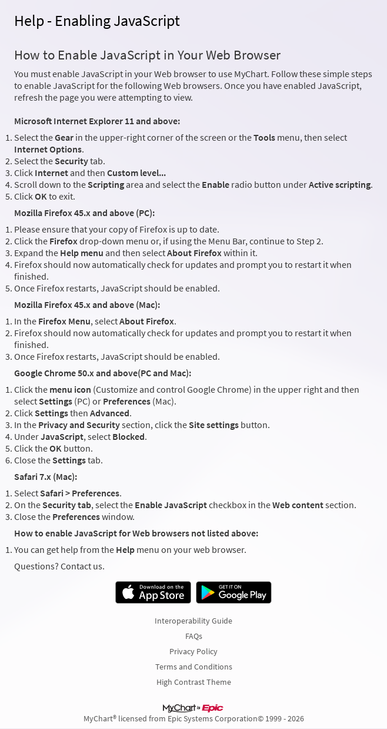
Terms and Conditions (193, 666)
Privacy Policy (193, 651)
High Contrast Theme (193, 682)
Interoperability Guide (193, 620)
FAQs (193, 636)
